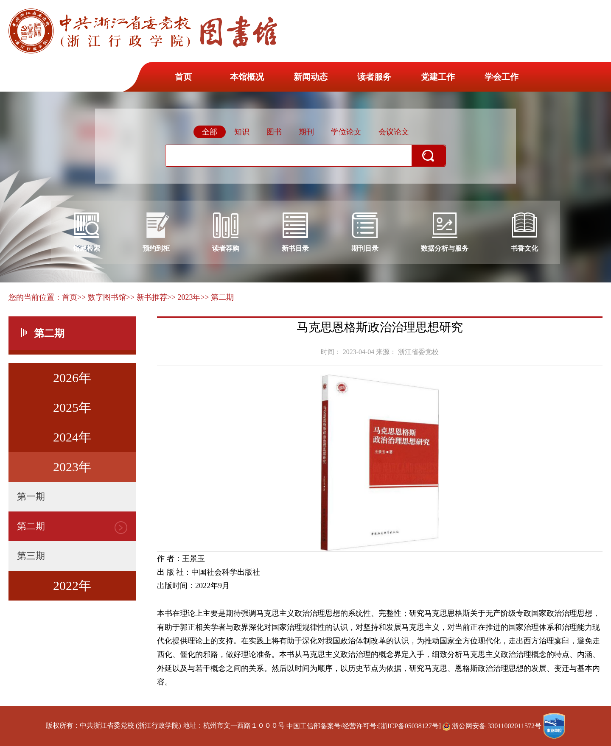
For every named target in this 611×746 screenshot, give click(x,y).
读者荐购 (225, 232)
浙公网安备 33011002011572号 (493, 725)
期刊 (306, 132)
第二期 (31, 526)
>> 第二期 (217, 297)
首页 (183, 76)
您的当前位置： (35, 297)
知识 (241, 132)
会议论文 (393, 132)
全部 (209, 132)
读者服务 (374, 76)
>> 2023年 (184, 297)
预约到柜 (156, 232)
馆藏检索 (86, 232)
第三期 (31, 555)
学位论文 (346, 132)
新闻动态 (311, 76)
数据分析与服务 (444, 232)
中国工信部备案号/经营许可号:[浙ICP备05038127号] (363, 725)
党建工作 (438, 76)
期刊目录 (364, 232)
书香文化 (524, 232)
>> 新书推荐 (146, 297)
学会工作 (502, 76)
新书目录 (295, 232)
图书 (274, 132)
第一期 (31, 496)
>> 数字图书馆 (101, 297)
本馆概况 (247, 76)
